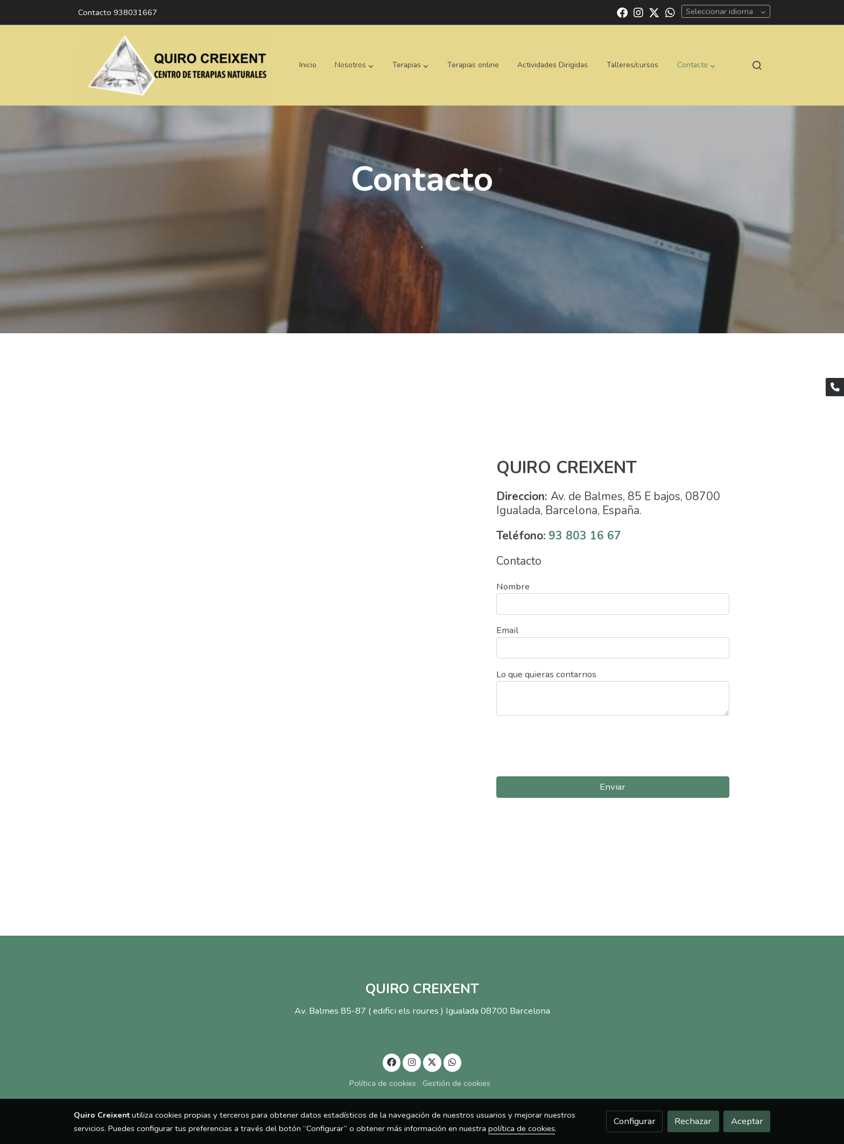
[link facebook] (622, 11)
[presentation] (578, 746)
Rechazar (693, 1121)
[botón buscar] (756, 65)
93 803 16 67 (584, 535)
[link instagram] (638, 11)
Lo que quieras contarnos (546, 674)
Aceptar (747, 1121)
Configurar (635, 1121)
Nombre (513, 586)
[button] (354, 65)
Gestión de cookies (456, 1083)
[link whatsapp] (670, 11)
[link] (172, 65)
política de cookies (521, 1128)
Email (507, 630)
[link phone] (835, 387)
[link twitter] (654, 11)
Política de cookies (382, 1083)
